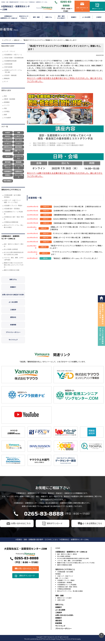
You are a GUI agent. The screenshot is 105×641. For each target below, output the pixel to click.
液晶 (5, 108)
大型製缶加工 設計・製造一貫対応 (14, 218)
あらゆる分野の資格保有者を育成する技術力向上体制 (13, 253)
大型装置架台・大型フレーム (13, 55)
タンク (6, 82)
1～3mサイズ (8, 140)
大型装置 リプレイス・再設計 (13, 206)
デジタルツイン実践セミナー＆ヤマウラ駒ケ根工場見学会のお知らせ (78, 233)
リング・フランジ (9, 51)
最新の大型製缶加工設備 (11, 270)
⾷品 (5, 96)
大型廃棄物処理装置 (10, 61)
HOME (57, 548)
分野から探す (61, 600)
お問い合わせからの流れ (64, 615)
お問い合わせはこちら (82, 9)
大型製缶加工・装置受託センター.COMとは (9, 17)
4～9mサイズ (18, 136)
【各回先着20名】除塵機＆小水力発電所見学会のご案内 (73, 223)
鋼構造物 (7, 78)
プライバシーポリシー (13, 332)
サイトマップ (13, 340)
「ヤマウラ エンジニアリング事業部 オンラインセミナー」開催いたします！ (77, 253)
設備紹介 (73, 17)
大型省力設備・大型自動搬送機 (13, 58)
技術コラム (48, 17)
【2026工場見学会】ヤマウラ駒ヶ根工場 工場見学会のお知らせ (77, 206)
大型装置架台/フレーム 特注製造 (13, 213)
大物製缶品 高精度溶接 (11, 222)
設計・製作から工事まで (61, 17)
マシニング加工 (18, 176)
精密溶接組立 (7, 181)
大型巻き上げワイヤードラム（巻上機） (13, 71)
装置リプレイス (18, 152)
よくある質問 (86, 17)
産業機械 (7, 102)
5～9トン (8, 143)
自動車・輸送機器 (9, 99)
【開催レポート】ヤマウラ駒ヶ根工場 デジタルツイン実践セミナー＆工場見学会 (76, 228)
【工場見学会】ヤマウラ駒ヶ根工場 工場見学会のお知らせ (75, 242)
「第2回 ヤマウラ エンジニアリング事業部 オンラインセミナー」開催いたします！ (76, 246)
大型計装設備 (8, 67)
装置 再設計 (18, 147)
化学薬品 (7, 111)
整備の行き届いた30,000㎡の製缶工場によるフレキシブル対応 (13, 265)
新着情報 (13, 325)
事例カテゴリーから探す (64, 598)
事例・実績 (36, 17)
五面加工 (7, 175)
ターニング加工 (18, 167)
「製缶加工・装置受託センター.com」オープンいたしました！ (75, 258)
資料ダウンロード (97, 9)
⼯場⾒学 (58, 612)
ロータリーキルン (18, 157)
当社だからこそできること (23, 17)
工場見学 (13, 310)
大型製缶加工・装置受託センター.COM (15, 8)
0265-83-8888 (66, 3)
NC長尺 (7, 133)
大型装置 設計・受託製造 (12, 209)
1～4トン (18, 143)
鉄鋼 (5, 115)
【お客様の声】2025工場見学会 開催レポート (70, 210)
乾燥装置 (18, 162)
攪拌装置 (7, 162)
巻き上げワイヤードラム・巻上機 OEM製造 (13, 226)
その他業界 (7, 118)
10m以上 (7, 136)
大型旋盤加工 (7, 171)
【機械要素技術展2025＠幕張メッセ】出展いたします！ (74, 215)
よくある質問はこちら (92, 523)
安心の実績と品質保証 (11, 249)
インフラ (7, 105)
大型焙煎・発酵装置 (10, 75)
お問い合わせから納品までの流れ (13, 295)
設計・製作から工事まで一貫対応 (13, 245)
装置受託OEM (7, 147)
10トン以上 (18, 140)
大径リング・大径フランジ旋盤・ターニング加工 (12, 201)
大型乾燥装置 (8, 64)
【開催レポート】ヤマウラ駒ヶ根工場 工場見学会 (71, 237)
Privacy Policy (60, 639)
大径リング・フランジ (7, 167)
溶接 (18, 133)
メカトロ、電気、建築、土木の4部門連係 (13, 259)
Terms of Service (72, 639)
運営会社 (13, 317)
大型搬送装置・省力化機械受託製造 (12, 196)
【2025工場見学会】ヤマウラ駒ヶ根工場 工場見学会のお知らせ (77, 219)
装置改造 (7, 151)
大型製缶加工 (18, 171)
